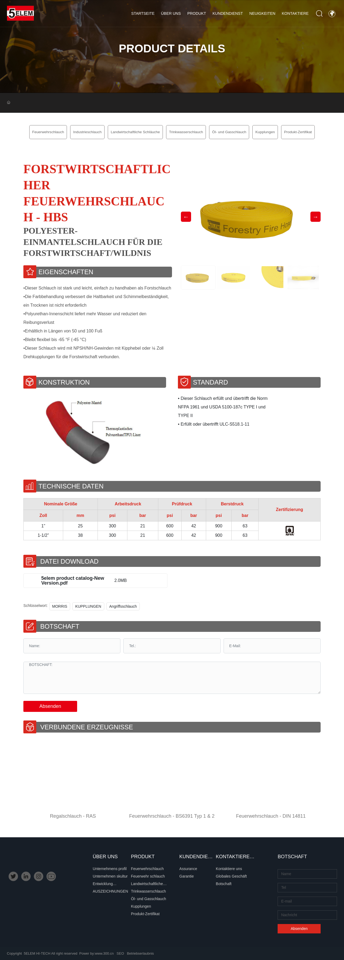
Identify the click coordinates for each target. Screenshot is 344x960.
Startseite (143, 13)
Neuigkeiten (262, 13)
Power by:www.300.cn (96, 953)
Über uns (171, 13)
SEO (120, 953)
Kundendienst (228, 13)
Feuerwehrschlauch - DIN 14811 (271, 816)
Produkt (196, 13)
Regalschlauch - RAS (73, 816)
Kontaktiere (295, 13)
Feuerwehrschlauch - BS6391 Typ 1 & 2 (172, 816)
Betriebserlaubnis (140, 953)
